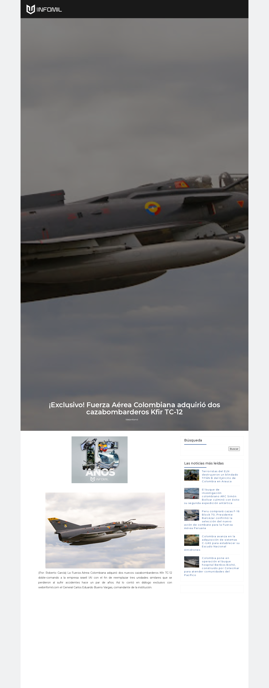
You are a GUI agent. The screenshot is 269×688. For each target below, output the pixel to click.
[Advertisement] (105, 618)
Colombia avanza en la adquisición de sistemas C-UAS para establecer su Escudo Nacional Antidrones (212, 543)
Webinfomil (132, 419)
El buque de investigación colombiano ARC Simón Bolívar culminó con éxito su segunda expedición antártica (212, 496)
